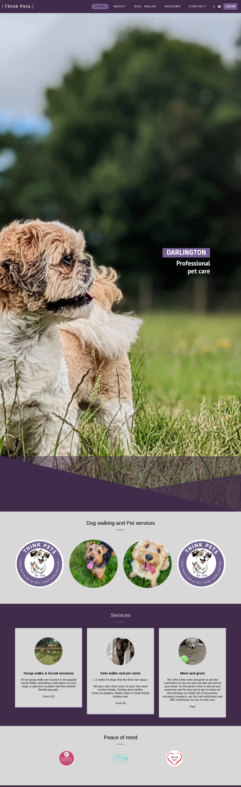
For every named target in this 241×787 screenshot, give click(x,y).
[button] (213, 6)
